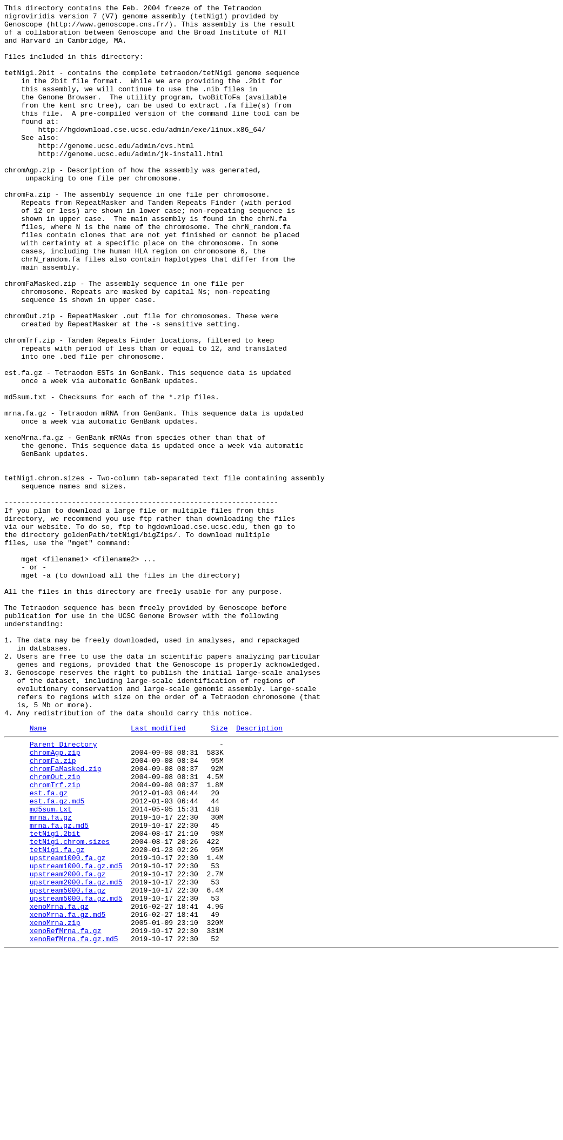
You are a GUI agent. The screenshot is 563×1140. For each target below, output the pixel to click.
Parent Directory (63, 890)
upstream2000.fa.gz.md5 (76, 1055)
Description (259, 872)
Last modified (158, 872)
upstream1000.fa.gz (67, 1026)
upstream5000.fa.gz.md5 (76, 1074)
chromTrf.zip (55, 938)
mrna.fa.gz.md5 (59, 987)
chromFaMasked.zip (66, 919)
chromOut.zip (55, 929)
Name (38, 872)
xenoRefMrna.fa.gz (66, 1113)
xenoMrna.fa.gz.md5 (67, 1094)
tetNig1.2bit (55, 997)
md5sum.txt (51, 968)
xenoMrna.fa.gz (59, 1084)
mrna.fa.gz (51, 977)
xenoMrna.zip (55, 1104)
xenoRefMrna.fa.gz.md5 (74, 1123)
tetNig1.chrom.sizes (70, 1006)
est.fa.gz (49, 948)
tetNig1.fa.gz (57, 1016)
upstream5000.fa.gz (67, 1065)
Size (219, 872)
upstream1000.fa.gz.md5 (76, 1036)
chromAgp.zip (55, 899)
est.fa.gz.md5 (57, 958)
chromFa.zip (53, 909)
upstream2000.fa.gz (67, 1045)
